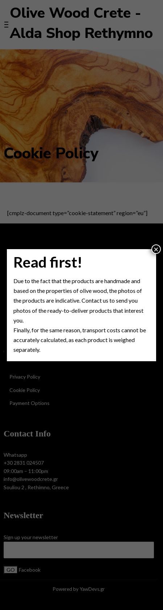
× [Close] (156, 249)
